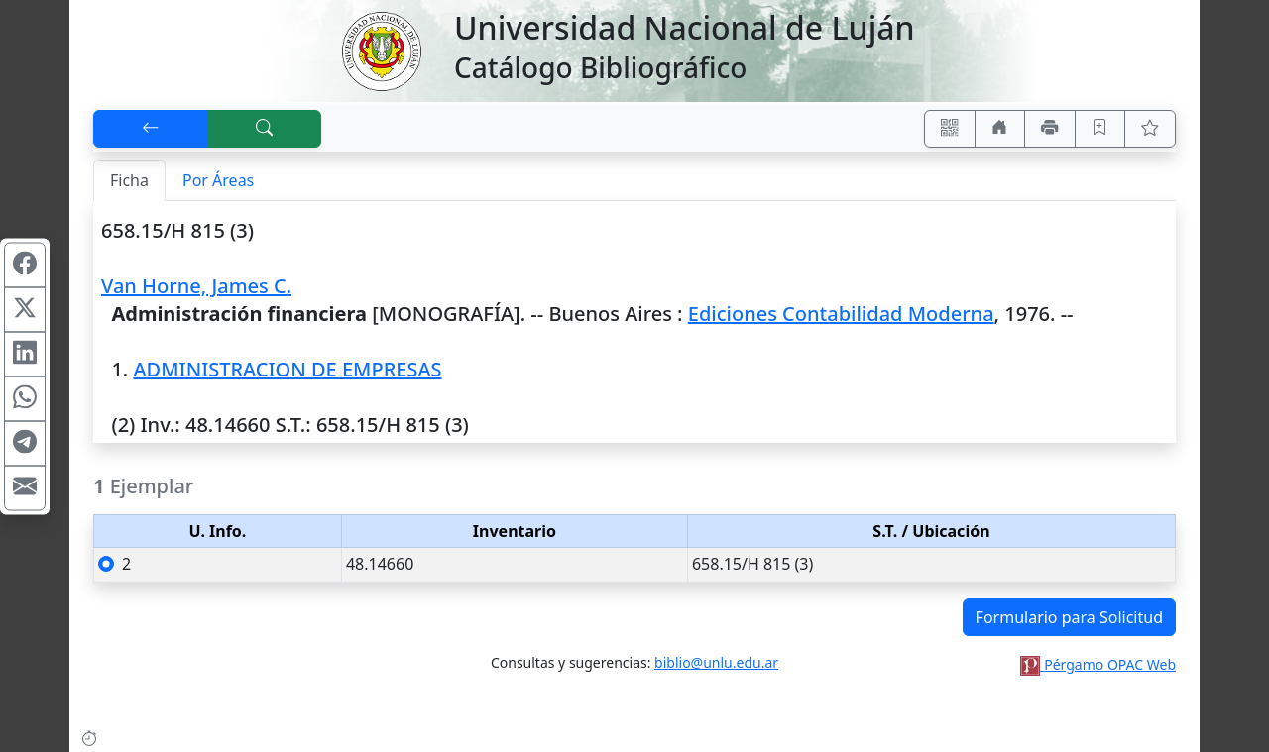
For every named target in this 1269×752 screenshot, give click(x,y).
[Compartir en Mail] (25, 487)
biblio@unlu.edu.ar (716, 662)
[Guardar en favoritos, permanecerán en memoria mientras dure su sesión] (1100, 129)
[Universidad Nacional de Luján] (380, 49)
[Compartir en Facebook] (25, 264)
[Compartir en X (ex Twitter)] (25, 309)
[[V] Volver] (150, 129)
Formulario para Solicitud (1069, 617)
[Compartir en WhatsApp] (25, 398)
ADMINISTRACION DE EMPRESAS (287, 369)
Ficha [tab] (129, 180)
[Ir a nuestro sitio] (1000, 129)
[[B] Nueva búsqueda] (264, 129)
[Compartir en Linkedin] (25, 353)
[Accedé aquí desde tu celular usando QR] (950, 129)
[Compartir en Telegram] (25, 443)
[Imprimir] (1050, 129)
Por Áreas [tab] (218, 180)
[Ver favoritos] (1150, 129)
